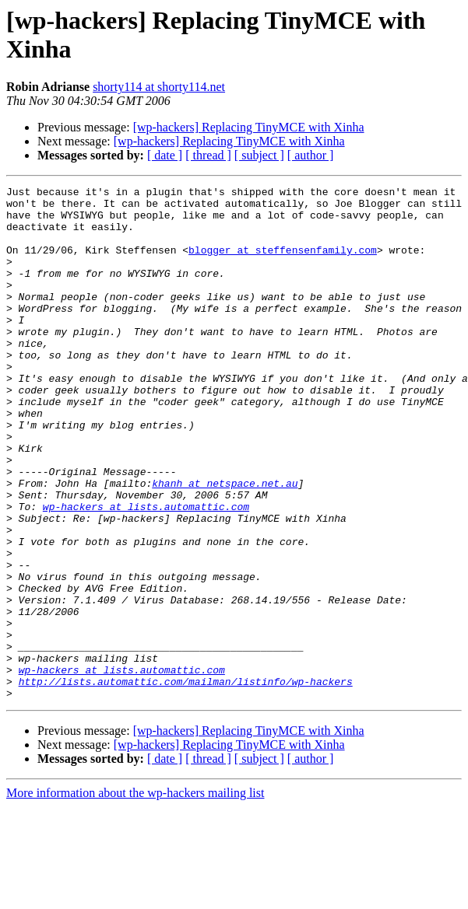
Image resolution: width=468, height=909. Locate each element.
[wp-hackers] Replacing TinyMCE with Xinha (248, 127)
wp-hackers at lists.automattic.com (146, 572)
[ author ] (310, 155)
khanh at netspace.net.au (224, 544)
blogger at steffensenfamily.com (282, 264)
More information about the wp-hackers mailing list (135, 895)
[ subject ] (259, 155)
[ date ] (164, 155)
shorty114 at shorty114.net (159, 86)
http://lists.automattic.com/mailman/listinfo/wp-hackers (186, 781)
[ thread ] (208, 155)
